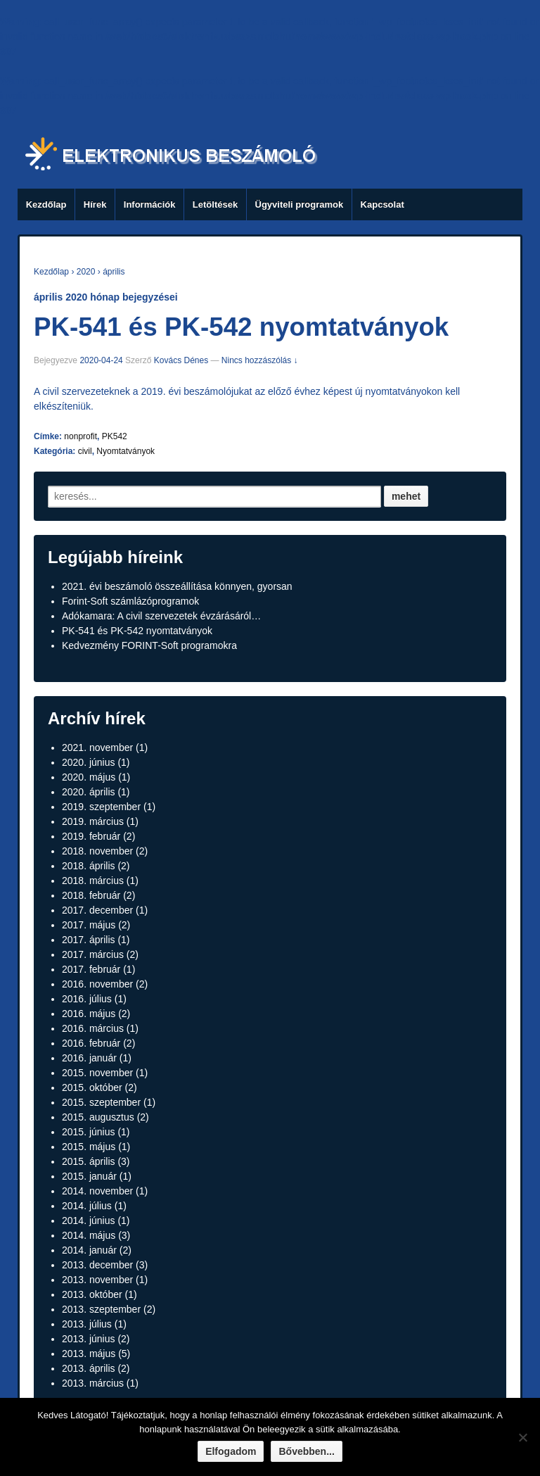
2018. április (88, 865)
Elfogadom (230, 1451)
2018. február (91, 895)
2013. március (93, 1383)
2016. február (91, 1043)
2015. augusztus (98, 1117)
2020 (86, 272)
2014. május (88, 1235)
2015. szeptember (101, 1102)
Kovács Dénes (181, 360)
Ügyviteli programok (299, 204)
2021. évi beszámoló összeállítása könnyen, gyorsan (177, 586)
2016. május (88, 1013)
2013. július (87, 1324)
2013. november (97, 1279)
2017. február (91, 969)
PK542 (114, 436)
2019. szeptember (101, 806)
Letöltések (215, 204)
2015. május (88, 1146)
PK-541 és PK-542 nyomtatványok (241, 327)
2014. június (88, 1220)
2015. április (88, 1161)
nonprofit (80, 436)
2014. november (97, 1191)
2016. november (97, 984)
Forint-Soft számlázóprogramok (130, 601)
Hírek (95, 204)
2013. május (88, 1353)
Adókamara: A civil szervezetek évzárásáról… (161, 616)
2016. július (87, 998)
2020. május (88, 777)
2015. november (97, 1072)
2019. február (91, 836)
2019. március (93, 821)
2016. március (93, 1028)
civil (85, 451)
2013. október (92, 1294)
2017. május (88, 925)
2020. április (88, 791)
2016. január (89, 1058)
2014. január (89, 1250)
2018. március (93, 880)
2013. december (97, 1264)
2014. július (87, 1205)
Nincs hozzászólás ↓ (259, 360)
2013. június (88, 1338)
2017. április (88, 939)
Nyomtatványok (125, 451)
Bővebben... (306, 1451)
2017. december (97, 910)
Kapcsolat (382, 204)
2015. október (92, 1087)
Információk (150, 204)
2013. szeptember (101, 1309)
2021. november (97, 747)
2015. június (88, 1131)
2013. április (88, 1368)
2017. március (93, 954)
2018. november (97, 851)
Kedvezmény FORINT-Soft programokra (149, 645)
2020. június (88, 762)
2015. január (89, 1176)
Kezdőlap (46, 204)
